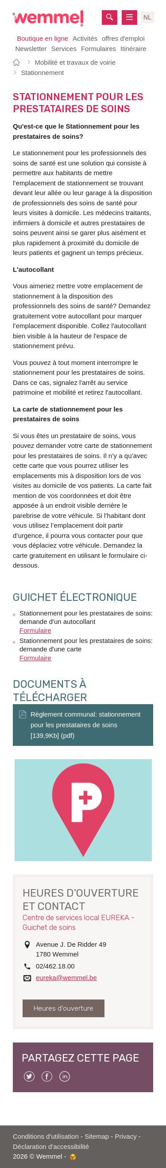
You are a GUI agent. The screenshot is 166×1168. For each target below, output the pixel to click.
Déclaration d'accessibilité (51, 1146)
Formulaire (35, 630)
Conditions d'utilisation (46, 1136)
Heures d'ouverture (63, 1008)
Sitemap (97, 1136)
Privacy (126, 1136)
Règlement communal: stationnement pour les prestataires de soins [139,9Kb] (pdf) (85, 724)
